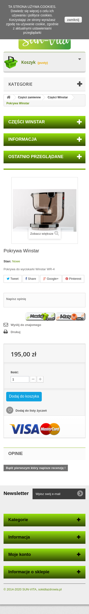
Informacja (22, 139)
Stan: (7, 261)
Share (31, 278)
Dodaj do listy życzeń (31, 410)
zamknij (73, 20)
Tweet (13, 278)
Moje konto (19, 554)
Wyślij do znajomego (26, 325)
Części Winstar (58, 97)
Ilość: (15, 372)
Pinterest (73, 278)
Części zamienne (29, 97)
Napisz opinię (16, 299)
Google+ (51, 278)
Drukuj (15, 332)
